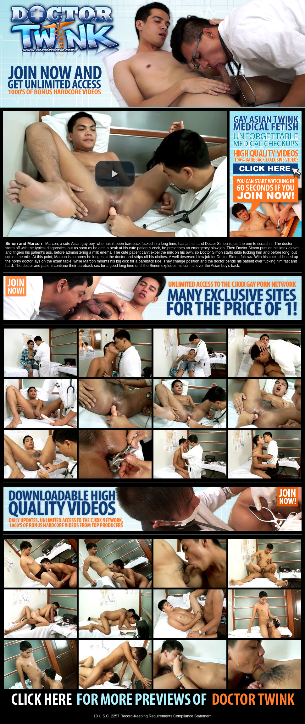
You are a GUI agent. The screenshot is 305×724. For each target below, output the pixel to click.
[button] (115, 174)
